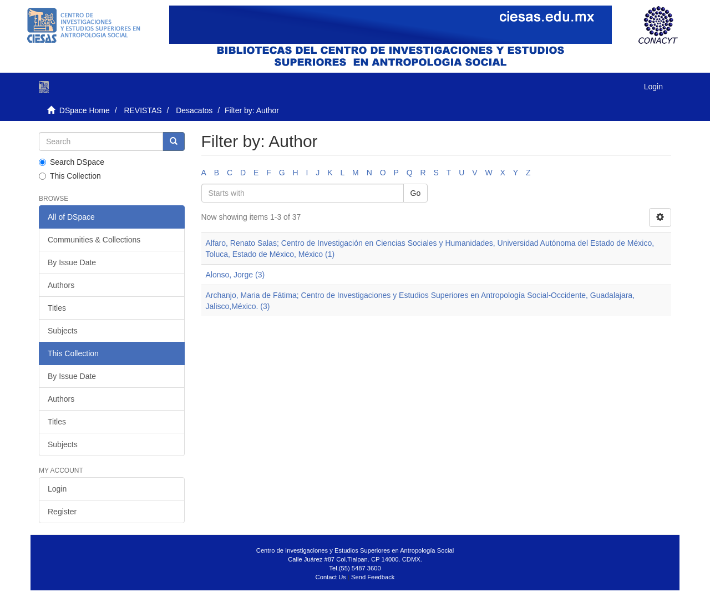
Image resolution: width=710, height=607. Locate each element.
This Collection (70, 175)
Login (57, 488)
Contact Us (331, 577)
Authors (61, 285)
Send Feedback (372, 577)
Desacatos (194, 110)
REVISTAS (142, 110)
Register (62, 511)
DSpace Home (84, 110)
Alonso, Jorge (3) (235, 274)
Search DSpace (71, 162)
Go (415, 193)
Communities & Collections (94, 239)
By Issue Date (72, 262)
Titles (57, 308)
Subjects (63, 330)
